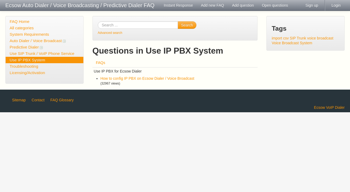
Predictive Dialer (26, 47)
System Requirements (29, 34)
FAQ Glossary (62, 100)
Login (336, 5)
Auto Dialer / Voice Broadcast (38, 40)
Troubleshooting (24, 66)
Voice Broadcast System (292, 43)
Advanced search (110, 33)
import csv (280, 38)
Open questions (275, 5)
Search (187, 25)
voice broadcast (320, 38)
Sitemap (19, 100)
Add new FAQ (212, 5)
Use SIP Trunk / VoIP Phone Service (42, 53)
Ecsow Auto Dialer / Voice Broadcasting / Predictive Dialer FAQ (79, 5)
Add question (243, 5)
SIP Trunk (298, 38)
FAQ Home (19, 21)
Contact (38, 100)
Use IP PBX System (27, 60)
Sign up (311, 5)
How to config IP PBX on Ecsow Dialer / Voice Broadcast (147, 78)
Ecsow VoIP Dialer (329, 107)
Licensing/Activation (27, 72)
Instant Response (178, 5)
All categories (22, 28)
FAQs (100, 63)
